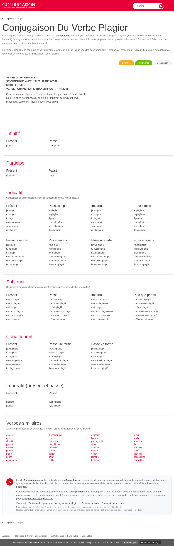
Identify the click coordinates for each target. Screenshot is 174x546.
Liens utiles (87, 536)
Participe (15, 163)
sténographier (55, 435)
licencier (95, 438)
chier (51, 457)
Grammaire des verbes (113, 503)
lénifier (137, 438)
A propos (6, 536)
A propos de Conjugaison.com (37, 498)
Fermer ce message (150, 542)
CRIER (21, 85)
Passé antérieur (60, 240)
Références (19, 536)
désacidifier (139, 457)
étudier (52, 451)
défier (136, 451)
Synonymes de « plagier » (67, 503)
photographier (98, 441)
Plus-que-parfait (102, 240)
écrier (94, 454)
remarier (95, 457)
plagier (9, 451)
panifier (9, 445)
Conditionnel (19, 336)
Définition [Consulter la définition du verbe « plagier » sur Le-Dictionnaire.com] (116, 63)
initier (8, 438)
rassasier (53, 448)
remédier (53, 438)
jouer (79, 429)
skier (93, 445)
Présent (11, 141)
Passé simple (58, 206)
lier (135, 445)
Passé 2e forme (102, 344)
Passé (53, 141)
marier (9, 454)
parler (63, 429)
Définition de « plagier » (40, 503)
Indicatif (14, 193)
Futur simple (142, 206)
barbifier (10, 448)
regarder (71, 429)
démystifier (139, 460)
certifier (94, 451)
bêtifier (52, 460)
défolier (9, 435)
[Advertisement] (131, 98)
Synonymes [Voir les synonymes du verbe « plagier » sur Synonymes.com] (138, 63)
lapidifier (138, 441)
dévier (52, 454)
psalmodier (11, 460)
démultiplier (54, 445)
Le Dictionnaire (57, 536)
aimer (56, 429)
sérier (9, 457)
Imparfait (97, 206)
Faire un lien (72, 536)
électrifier (138, 448)
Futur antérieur (144, 240)
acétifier (95, 448)
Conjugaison (8, 18)
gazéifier (138, 454)
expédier (95, 435)
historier (95, 460)
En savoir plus (130, 542)
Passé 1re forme (60, 344)
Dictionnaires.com (91, 503)
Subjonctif (16, 282)
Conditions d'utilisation (37, 536)
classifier (10, 441)
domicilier (53, 441)
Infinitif (13, 133)
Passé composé (17, 240)
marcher (87, 429)
